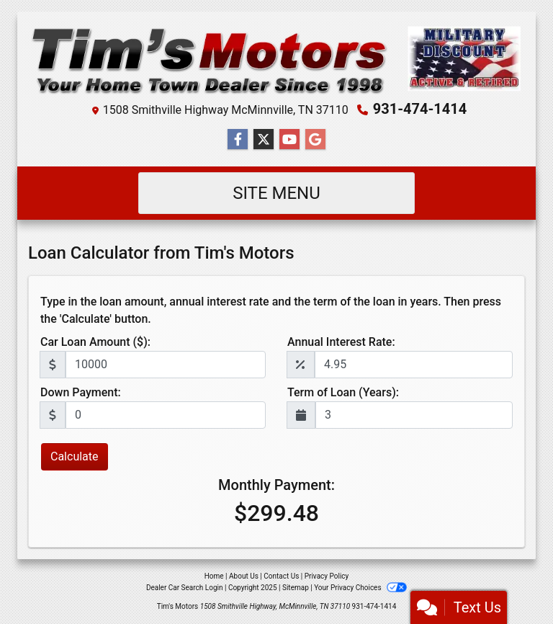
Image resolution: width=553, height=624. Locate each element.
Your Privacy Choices (360, 588)
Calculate (74, 456)
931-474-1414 (420, 108)
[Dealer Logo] (276, 58)
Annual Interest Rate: (341, 342)
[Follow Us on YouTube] (289, 140)
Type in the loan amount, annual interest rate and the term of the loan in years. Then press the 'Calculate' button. (270, 310)
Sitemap (295, 588)
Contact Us (281, 576)
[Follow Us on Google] (315, 140)
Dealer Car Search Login (184, 588)
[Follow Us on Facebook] (238, 140)
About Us (243, 576)
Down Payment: (80, 392)
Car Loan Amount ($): (95, 342)
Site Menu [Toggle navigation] (276, 193)
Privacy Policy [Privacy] (327, 576)
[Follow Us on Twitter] (263, 140)
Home (214, 576)
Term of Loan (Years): (343, 392)
